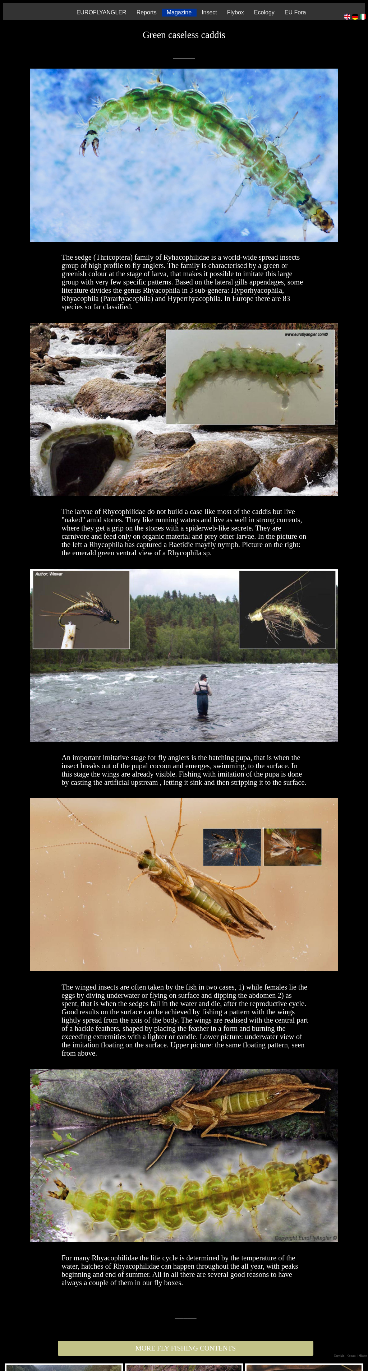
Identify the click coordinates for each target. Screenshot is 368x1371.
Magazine (179, 12)
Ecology (264, 12)
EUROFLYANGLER (101, 12)
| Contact (351, 1355)
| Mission (362, 1355)
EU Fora (295, 12)
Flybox (235, 12)
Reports (147, 12)
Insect (209, 12)
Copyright (339, 1355)
